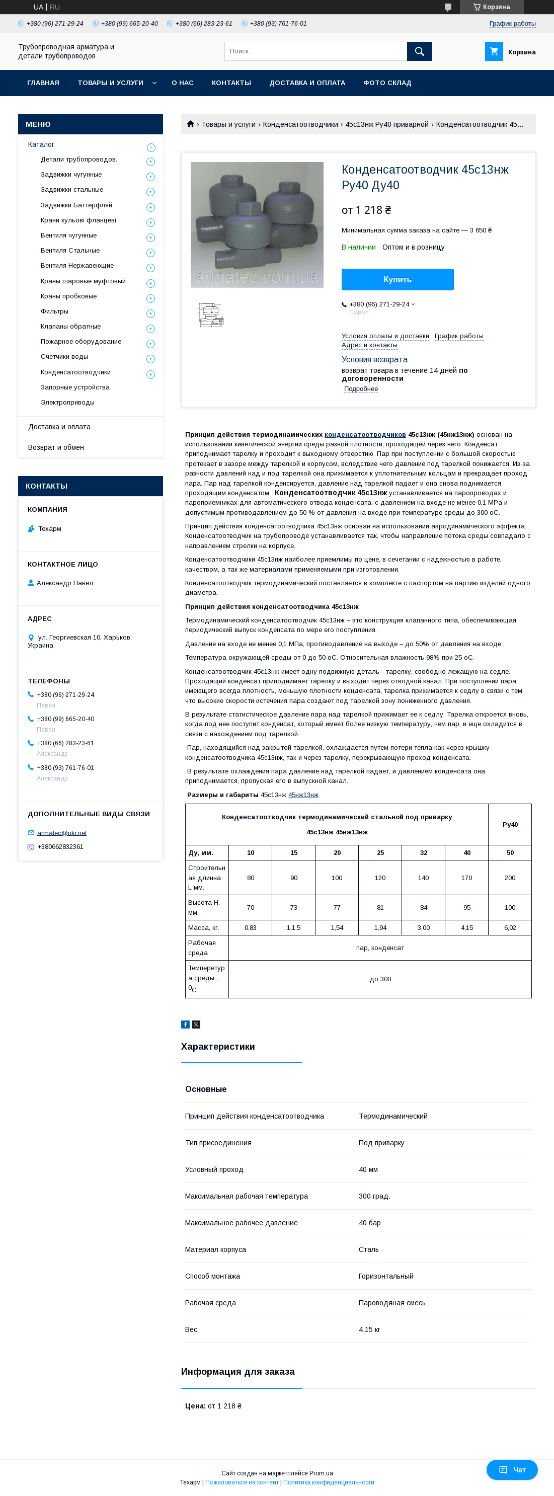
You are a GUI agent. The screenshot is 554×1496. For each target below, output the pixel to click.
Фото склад (387, 83)
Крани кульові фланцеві (78, 220)
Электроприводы (68, 402)
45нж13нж (303, 795)
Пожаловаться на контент (242, 1482)
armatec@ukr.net (62, 832)
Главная (43, 83)
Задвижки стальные (72, 189)
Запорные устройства (75, 387)
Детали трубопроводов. (79, 159)
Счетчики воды (64, 356)
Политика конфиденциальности (328, 1482)
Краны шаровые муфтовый (83, 281)
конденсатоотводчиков (365, 434)
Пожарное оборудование (81, 341)
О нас (183, 83)
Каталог (41, 144)
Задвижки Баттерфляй (76, 205)
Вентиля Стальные (70, 250)
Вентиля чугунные (69, 235)
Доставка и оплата (307, 83)
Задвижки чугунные (71, 174)
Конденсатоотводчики (300, 124)
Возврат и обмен (56, 447)
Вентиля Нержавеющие (77, 265)
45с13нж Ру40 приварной (387, 124)
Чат (512, 1469)
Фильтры (54, 311)
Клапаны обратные (71, 326)
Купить (398, 279)
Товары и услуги (110, 83)
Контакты (231, 83)
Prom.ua (321, 1473)
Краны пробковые (69, 296)
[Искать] (419, 51)
